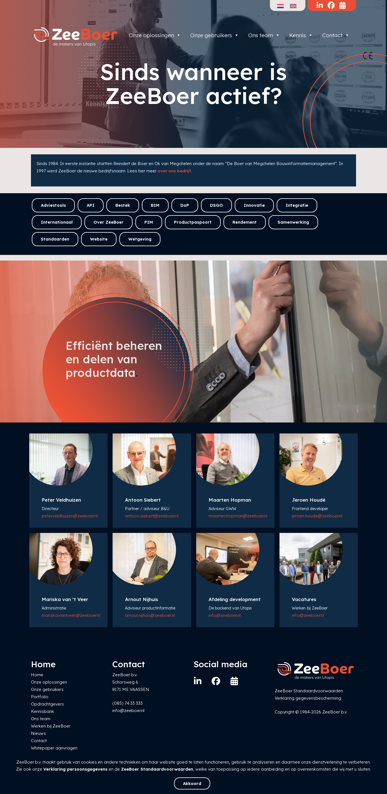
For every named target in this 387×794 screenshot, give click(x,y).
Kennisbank (42, 711)
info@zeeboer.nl (225, 615)
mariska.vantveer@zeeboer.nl (71, 615)
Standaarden (55, 239)
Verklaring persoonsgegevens (75, 769)
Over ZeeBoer (108, 222)
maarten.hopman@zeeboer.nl (238, 516)
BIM (155, 205)
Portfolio (39, 696)
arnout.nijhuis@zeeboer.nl (150, 615)
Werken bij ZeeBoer (50, 726)
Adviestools (53, 205)
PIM (148, 222)
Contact (336, 35)
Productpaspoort (193, 222)
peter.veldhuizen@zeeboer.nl (70, 516)
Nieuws (38, 733)
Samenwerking (293, 222)
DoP (184, 205)
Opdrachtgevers (47, 704)
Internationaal (57, 222)
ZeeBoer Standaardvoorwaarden (157, 769)
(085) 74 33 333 (127, 703)
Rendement (244, 222)
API (91, 205)
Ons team (264, 35)
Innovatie (254, 205)
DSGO (216, 205)
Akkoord (192, 783)
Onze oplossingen (155, 35)
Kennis (301, 35)
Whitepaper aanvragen (54, 748)
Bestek (122, 205)
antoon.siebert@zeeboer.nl (151, 516)
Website (99, 239)
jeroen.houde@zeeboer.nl (317, 516)
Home (37, 674)
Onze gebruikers (214, 35)
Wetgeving (139, 239)
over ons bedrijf (174, 171)
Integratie (297, 205)
